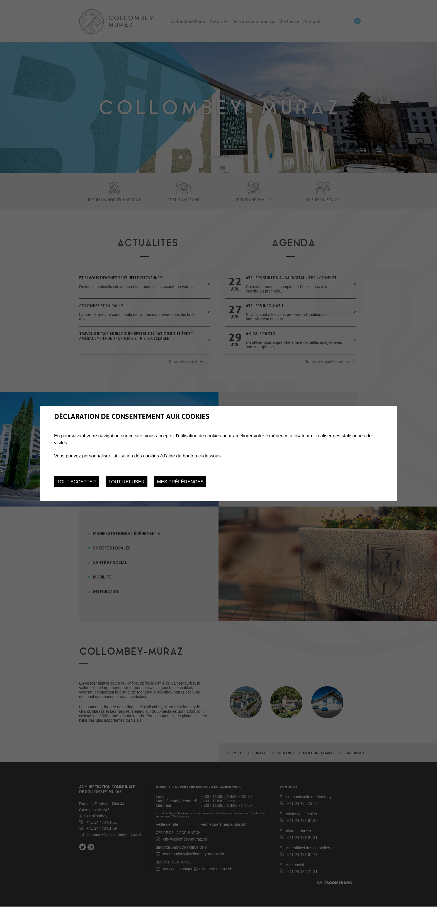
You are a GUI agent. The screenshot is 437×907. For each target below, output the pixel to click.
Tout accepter (76, 481)
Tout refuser (126, 481)
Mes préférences (180, 481)
